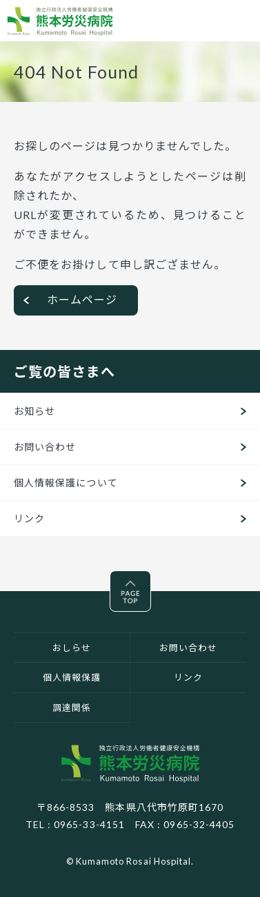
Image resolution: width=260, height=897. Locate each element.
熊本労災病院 (60, 20)
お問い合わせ (45, 447)
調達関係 (71, 707)
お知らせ (34, 411)
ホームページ (82, 299)
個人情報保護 (72, 677)
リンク (29, 518)
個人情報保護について (66, 482)
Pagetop (150, 580)
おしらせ (71, 647)
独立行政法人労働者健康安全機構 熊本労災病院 (130, 763)
